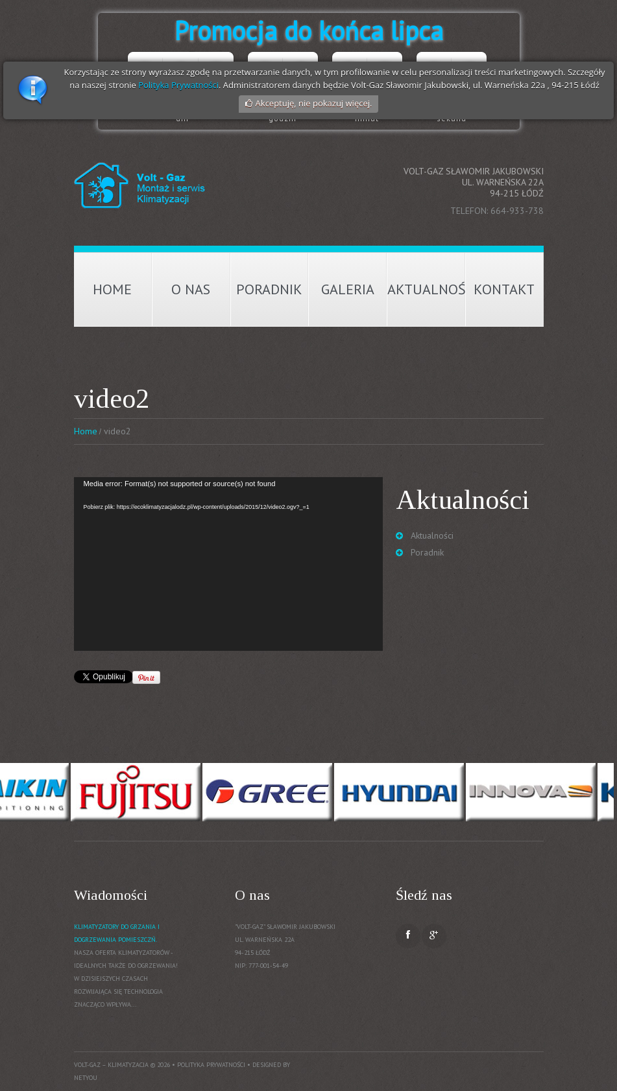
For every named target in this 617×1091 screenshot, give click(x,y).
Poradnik (269, 289)
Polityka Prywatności (178, 85)
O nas (190, 289)
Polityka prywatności (211, 1065)
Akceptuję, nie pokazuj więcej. (314, 103)
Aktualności (426, 289)
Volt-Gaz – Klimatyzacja (111, 1065)
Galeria (347, 289)
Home (112, 289)
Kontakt (504, 289)
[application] (228, 564)
